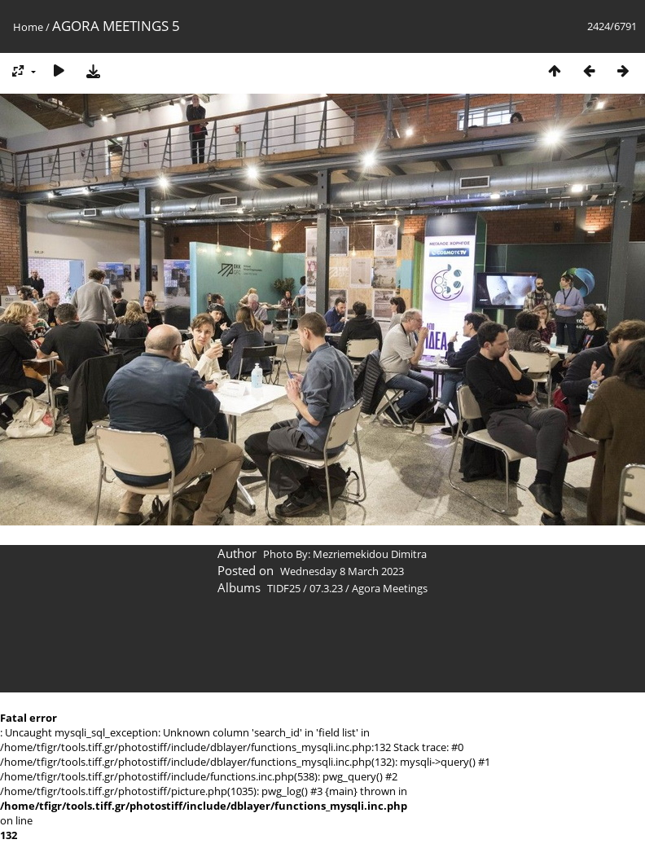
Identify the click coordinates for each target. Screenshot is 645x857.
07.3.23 (326, 588)
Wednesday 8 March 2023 (342, 571)
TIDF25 (284, 588)
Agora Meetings (390, 588)
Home (28, 27)
